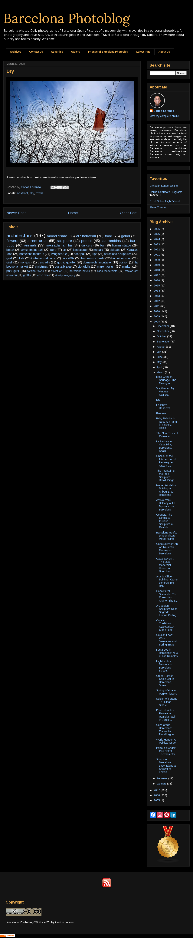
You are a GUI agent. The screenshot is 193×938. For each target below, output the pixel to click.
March (161, 372)
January (162, 783)
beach (10, 249)
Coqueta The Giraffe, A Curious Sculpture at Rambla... (164, 521)
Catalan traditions (43, 258)
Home (73, 213)
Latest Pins (143, 51)
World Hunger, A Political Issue (166, 741)
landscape (80, 249)
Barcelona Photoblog (66, 18)
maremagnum (106, 266)
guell (9, 258)
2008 (157, 321)
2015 (157, 285)
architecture (19, 235)
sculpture (64, 241)
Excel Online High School (165, 201)
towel (39, 193)
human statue (121, 245)
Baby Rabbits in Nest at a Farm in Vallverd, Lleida (166, 423)
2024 (157, 239)
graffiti (27, 275)
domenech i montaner (97, 262)
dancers (86, 245)
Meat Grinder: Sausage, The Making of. (166, 380)
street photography (65, 275)
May (159, 362)
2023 (157, 244)
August (161, 346)
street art (56, 270)
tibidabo (115, 249)
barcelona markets (31, 254)
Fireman (161, 413)
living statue (59, 254)
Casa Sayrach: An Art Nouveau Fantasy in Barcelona (167, 548)
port (53, 249)
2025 (157, 234)
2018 (157, 270)
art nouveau (86, 236)
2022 (157, 249)
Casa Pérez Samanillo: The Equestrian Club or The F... (167, 596)
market (127, 266)
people (86, 241)
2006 (157, 795)
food (108, 236)
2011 (157, 306)
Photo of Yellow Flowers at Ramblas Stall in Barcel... (165, 715)
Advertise (57, 51)
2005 (157, 800)
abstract (22, 193)
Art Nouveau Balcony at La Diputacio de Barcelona (165, 504)
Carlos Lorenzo (163, 110)
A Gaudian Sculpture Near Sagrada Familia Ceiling (166, 610)
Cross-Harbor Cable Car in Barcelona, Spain (165, 680)
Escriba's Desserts (163, 406)
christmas (41, 266)
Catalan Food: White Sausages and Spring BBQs (166, 639)
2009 (157, 316)
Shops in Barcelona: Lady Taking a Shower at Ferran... (166, 766)
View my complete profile (164, 115)
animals (30, 245)
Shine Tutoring (158, 207)
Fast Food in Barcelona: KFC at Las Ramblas (167, 653)
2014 (157, 290)
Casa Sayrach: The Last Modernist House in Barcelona (165, 565)
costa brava (63, 266)
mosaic (98, 249)
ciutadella (84, 266)
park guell (12, 270)
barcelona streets (93, 258)
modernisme (57, 236)
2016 (157, 280)
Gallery (75, 51)
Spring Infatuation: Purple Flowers (167, 692)
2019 (157, 264)
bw (102, 245)
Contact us (36, 51)
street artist (38, 241)
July (159, 351)
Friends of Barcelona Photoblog (108, 51)
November (163, 331)
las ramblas (111, 241)
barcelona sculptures (117, 254)
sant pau (79, 254)
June (160, 356)
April (160, 367)
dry (32, 193)
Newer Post (16, 213)
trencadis (44, 262)
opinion (123, 262)
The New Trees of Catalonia (167, 435)
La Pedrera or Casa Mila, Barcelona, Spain (164, 446)
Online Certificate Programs (166, 191)
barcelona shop (121, 258)
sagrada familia (59, 245)
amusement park (32, 249)
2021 (157, 254)
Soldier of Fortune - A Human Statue (166, 702)
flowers (12, 241)
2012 (157, 300)
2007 (157, 790)
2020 (157, 259)
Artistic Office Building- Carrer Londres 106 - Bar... (167, 581)
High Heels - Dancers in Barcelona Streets (164, 666)
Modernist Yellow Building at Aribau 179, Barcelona (166, 490)
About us (164, 51)
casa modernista (107, 270)
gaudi (125, 236)
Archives (15, 51)
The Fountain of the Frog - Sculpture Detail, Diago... (166, 475)
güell (9, 262)
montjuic (25, 262)
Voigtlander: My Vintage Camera (165, 391)
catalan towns (35, 270)
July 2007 (68, 258)
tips (94, 254)
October (162, 336)
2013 (157, 295)
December (163, 326)
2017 (157, 275)
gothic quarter (66, 262)
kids (22, 258)
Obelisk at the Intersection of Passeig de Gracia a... (166, 460)
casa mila (43, 275)
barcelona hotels (80, 270)
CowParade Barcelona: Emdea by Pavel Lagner (165, 729)
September (164, 341)
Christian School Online (164, 185)
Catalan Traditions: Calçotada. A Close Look (165, 625)
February (162, 778)
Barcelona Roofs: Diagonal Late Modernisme (166, 535)
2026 (157, 228)
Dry (158, 399)
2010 (157, 311)
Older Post (129, 213)
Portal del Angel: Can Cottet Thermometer (166, 751)
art (64, 249)
